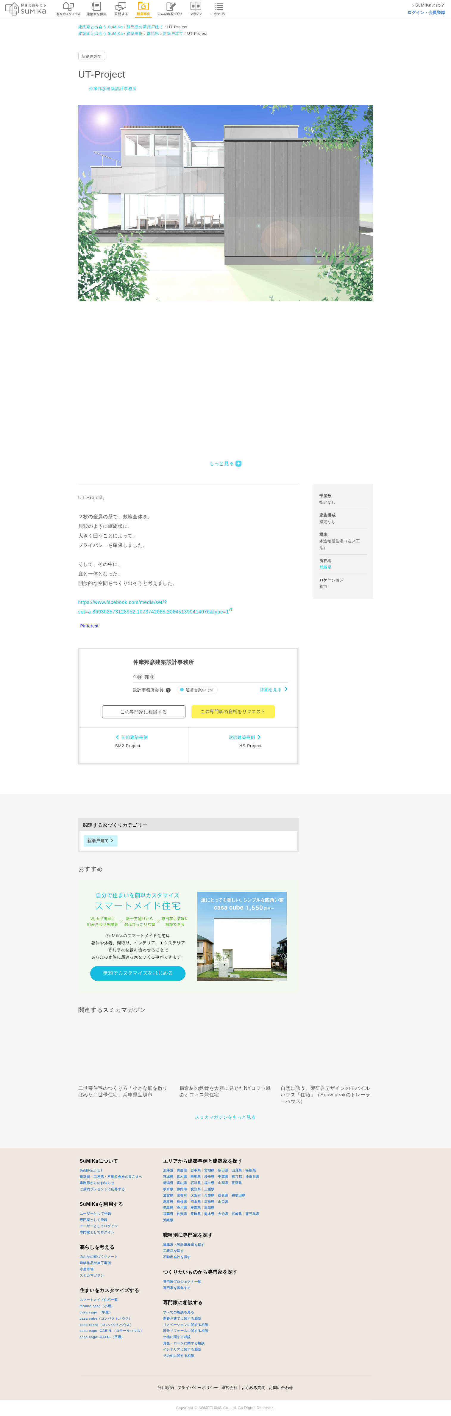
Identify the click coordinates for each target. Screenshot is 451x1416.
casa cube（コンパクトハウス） (106, 1318)
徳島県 (168, 1207)
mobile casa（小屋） (97, 1306)
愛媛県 (196, 1207)
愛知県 (196, 1189)
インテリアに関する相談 (182, 1349)
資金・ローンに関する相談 (184, 1343)
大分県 (223, 1214)
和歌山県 (239, 1195)
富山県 (182, 1183)
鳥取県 (168, 1201)
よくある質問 (253, 1387)
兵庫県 (209, 1195)
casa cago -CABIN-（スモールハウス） (112, 1330)
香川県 (182, 1207)
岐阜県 (168, 1189)
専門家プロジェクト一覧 (182, 1281)
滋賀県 (168, 1195)
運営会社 (229, 1387)
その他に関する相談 (178, 1355)
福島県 (250, 1170)
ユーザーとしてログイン (99, 1226)
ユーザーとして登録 (95, 1213)
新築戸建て (92, 56)
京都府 (182, 1195)
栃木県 (182, 1176)
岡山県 (196, 1201)
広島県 (209, 1201)
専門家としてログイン (97, 1232)
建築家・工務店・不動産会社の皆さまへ (111, 1176)
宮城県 (209, 1170)
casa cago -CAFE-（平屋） (102, 1337)
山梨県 (223, 1183)
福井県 (209, 1183)
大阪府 (196, 1195)
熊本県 (209, 1214)
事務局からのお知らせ (97, 1183)
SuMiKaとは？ (92, 1170)
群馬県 (325, 567)
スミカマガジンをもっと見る (225, 1117)
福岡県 (168, 1214)
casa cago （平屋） (96, 1312)
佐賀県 (182, 1214)
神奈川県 (252, 1176)
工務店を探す (173, 1250)
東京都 (237, 1176)
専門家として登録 (94, 1220)
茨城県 (168, 1176)
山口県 (223, 1201)
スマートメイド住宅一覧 (99, 1300)
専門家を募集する (177, 1288)
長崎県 (196, 1214)
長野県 (237, 1183)
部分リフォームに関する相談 (185, 1330)
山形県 (237, 1170)
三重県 (209, 1189)
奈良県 (223, 1195)
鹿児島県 (252, 1214)
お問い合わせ (281, 1387)
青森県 (182, 1170)
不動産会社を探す (177, 1257)
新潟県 (168, 1183)
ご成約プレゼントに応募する (102, 1189)
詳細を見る (271, 689)
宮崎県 (237, 1214)
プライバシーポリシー (197, 1387)
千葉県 (223, 1176)
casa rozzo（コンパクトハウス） (106, 1324)
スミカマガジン (92, 1275)
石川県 (196, 1183)
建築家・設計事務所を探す (184, 1245)
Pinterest (89, 626)
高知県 (209, 1207)
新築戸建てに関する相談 (182, 1318)
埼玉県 (209, 1176)
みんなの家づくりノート (99, 1256)
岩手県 (196, 1170)
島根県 (182, 1201)
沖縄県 (168, 1220)
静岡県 (182, 1189)
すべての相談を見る (178, 1312)
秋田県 (223, 1170)
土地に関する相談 (177, 1337)
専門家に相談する (183, 1302)
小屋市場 (87, 1269)
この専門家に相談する (143, 711)
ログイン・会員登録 (426, 12)
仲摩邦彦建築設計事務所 (113, 88)
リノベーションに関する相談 (185, 1324)
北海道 (168, 1170)
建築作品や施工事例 (95, 1263)
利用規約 (166, 1387)
